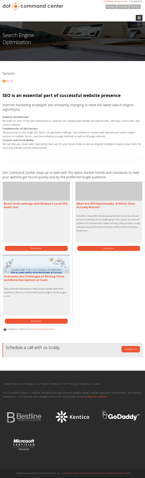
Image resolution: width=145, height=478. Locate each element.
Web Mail (135, 7)
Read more (36, 248)
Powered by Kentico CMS (118, 473)
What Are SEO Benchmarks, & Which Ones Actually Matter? (105, 205)
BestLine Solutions (97, 396)
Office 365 (123, 7)
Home (7, 383)
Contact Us (131, 349)
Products (29, 383)
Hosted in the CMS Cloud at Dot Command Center (83, 473)
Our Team (42, 383)
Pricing (72, 383)
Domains (111, 7)
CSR (64, 383)
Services (17, 383)
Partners (54, 383)
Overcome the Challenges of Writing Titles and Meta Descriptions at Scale (34, 278)
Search (97, 383)
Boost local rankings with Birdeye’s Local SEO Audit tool (36, 205)
